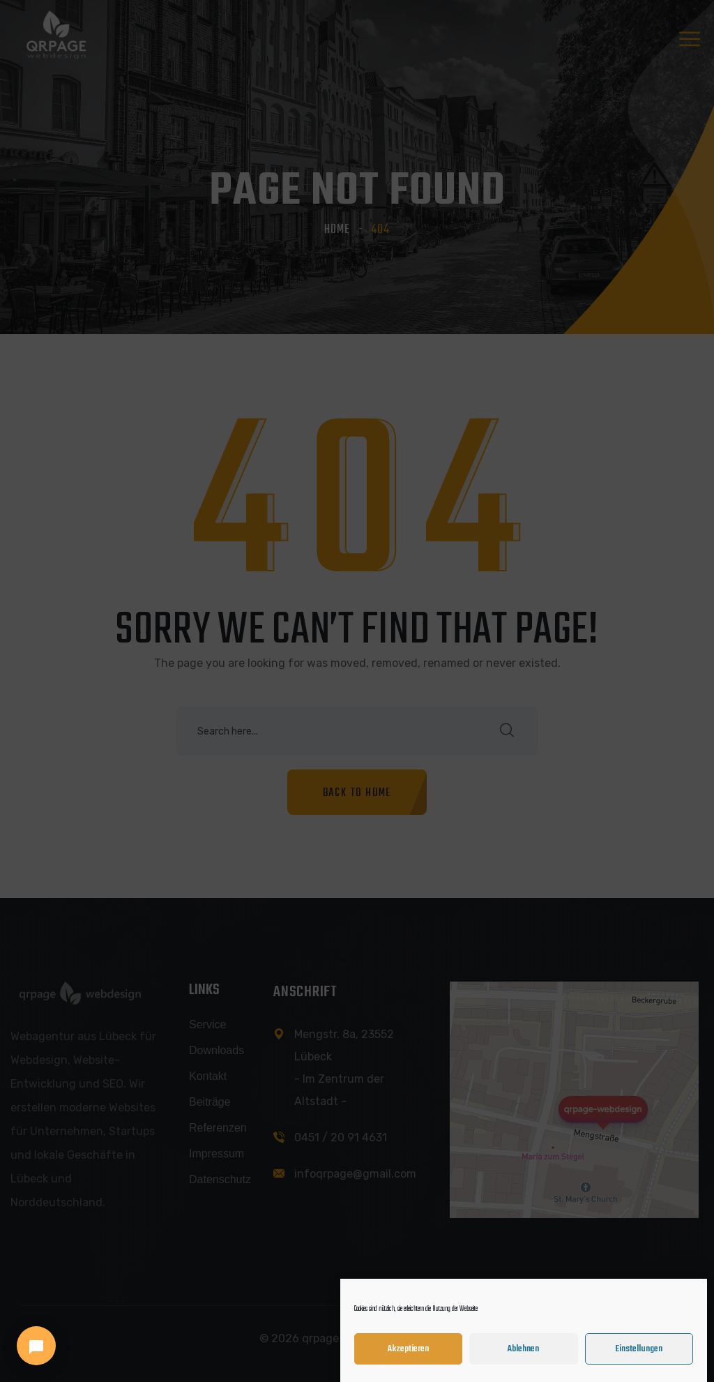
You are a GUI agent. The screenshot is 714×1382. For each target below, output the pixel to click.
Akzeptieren (408, 1351)
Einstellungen (638, 1351)
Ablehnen (523, 1351)
